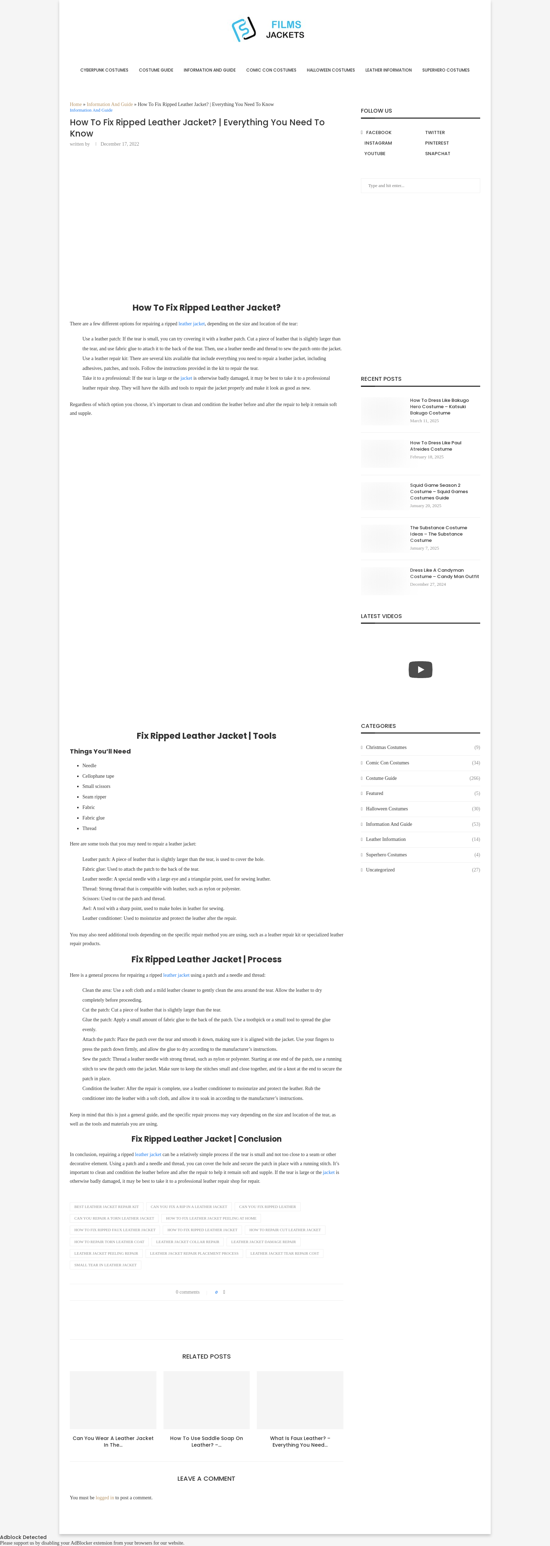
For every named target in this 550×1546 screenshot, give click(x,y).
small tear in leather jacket (105, 1265)
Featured (423, 793)
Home (76, 104)
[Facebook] (390, 132)
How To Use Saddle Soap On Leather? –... (206, 1442)
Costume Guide (156, 70)
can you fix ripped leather (267, 1207)
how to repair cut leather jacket (285, 1230)
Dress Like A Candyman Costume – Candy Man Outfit (444, 573)
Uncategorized (423, 870)
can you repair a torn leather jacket (114, 1218)
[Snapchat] (451, 153)
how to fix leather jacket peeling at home (211, 1218)
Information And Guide (210, 70)
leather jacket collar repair (187, 1242)
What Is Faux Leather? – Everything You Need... (300, 1442)
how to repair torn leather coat (109, 1242)
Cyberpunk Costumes (104, 70)
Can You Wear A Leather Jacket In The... (113, 1442)
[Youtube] (390, 153)
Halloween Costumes (331, 70)
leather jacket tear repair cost (284, 1253)
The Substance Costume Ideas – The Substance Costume (438, 534)
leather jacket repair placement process (194, 1253)
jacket (186, 378)
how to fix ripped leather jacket (202, 1230)
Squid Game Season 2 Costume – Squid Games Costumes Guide (439, 491)
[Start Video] (420, 669)
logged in (105, 1497)
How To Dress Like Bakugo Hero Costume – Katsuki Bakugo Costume (439, 406)
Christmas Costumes (423, 747)
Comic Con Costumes (271, 70)
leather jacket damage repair (263, 1242)
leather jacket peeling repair (106, 1253)
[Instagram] (390, 143)
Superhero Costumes (446, 70)
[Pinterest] (451, 143)
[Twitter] (451, 132)
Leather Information (388, 70)
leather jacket (192, 323)
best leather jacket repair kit (106, 1207)
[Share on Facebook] (224, 1292)
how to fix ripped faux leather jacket (114, 1230)
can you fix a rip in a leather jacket (189, 1207)
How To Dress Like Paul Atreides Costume (436, 446)
